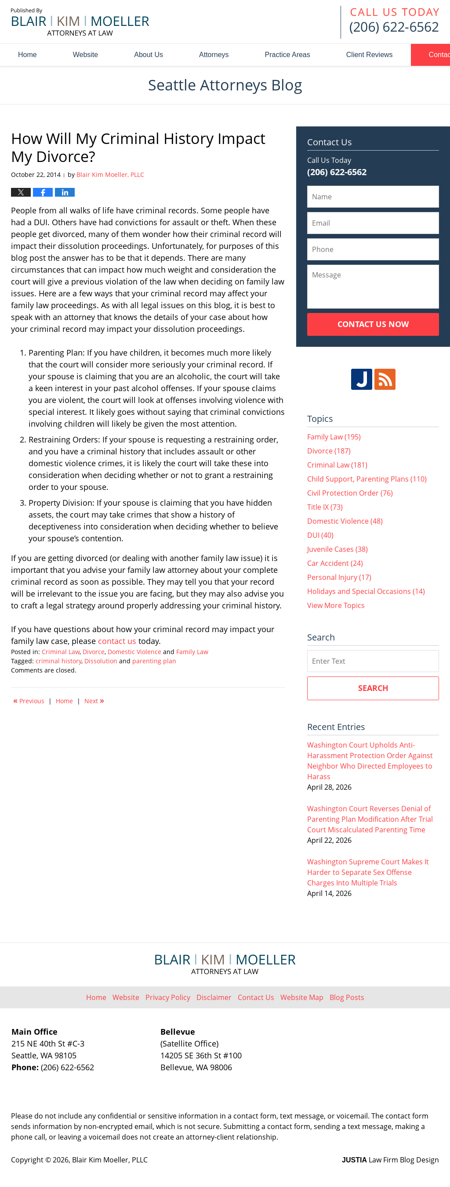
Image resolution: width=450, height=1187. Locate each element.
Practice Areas (287, 54)
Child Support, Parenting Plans (367, 479)
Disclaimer (214, 997)
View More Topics (336, 605)
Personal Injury (339, 577)
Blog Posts (347, 997)
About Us (148, 54)
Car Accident (335, 563)
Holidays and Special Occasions (366, 591)
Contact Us (256, 997)
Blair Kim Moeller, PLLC (110, 1160)
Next (94, 700)
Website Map (301, 997)
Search (373, 688)
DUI (320, 535)
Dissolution (100, 661)
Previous (28, 700)
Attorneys (214, 54)
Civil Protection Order (350, 493)
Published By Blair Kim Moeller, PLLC (390, 22)
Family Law (192, 651)
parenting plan (154, 661)
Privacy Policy (167, 997)
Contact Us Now (373, 324)
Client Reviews (369, 54)
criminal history (58, 661)
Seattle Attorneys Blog (80, 22)
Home (27, 54)
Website (85, 54)
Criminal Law (61, 651)
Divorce (94, 651)
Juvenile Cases (337, 549)
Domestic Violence (134, 651)
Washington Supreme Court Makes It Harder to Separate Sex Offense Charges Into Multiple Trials (368, 872)
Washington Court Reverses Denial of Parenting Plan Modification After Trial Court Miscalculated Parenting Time (370, 819)
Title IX (325, 507)
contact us (118, 641)
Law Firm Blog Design (390, 1160)
